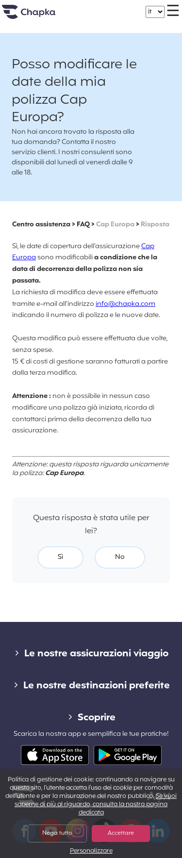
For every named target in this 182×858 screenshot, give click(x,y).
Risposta (155, 225)
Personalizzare (91, 851)
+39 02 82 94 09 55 (100, 7)
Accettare (121, 833)
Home (41, 16)
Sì (60, 557)
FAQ (83, 225)
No (120, 557)
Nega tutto (57, 833)
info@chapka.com (125, 304)
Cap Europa (115, 225)
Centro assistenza (41, 225)
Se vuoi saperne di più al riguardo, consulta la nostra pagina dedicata (96, 805)
